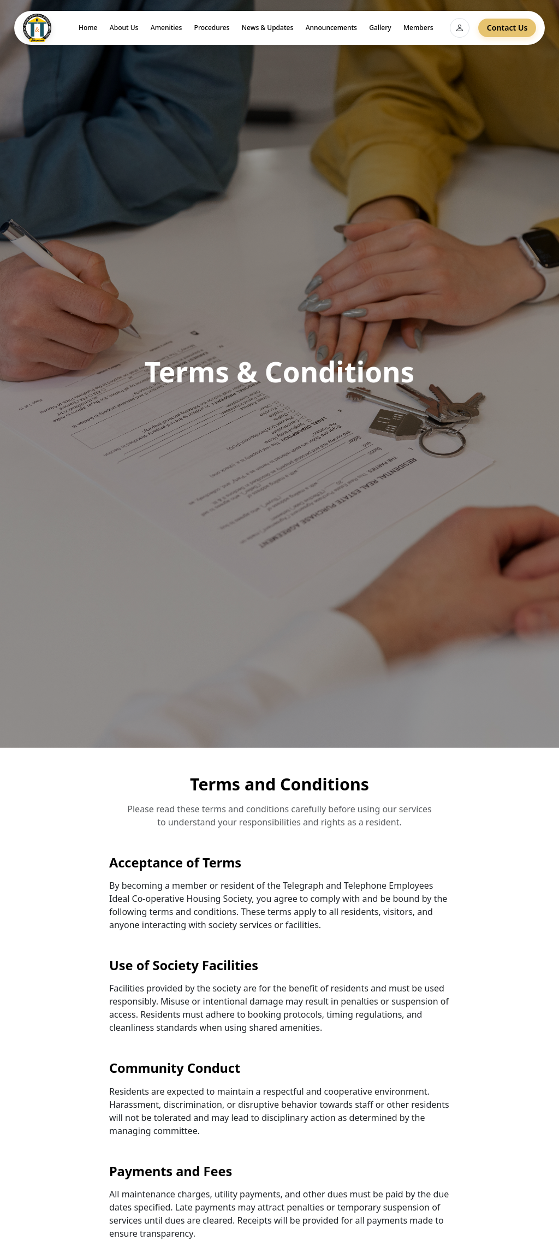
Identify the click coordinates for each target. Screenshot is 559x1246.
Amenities (166, 27)
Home (88, 27)
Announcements (331, 27)
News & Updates (267, 27)
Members (418, 27)
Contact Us (507, 27)
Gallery (380, 27)
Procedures (212, 27)
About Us (124, 27)
